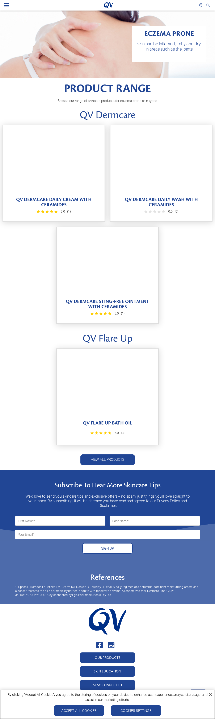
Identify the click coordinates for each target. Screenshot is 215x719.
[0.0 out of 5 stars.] (160, 212)
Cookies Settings (136, 712)
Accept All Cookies (79, 712)
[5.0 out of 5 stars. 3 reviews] (107, 433)
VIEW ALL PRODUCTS (107, 459)
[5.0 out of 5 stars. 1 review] (53, 212)
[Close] (210, 696)
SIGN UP (107, 548)
